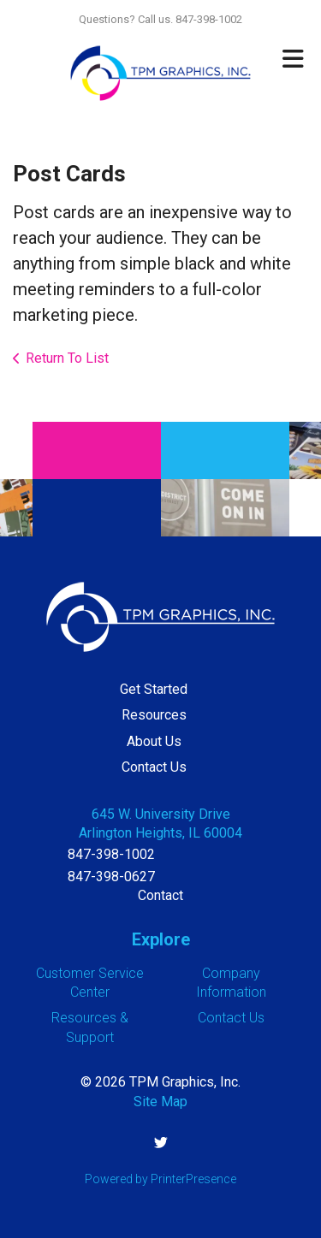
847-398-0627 (111, 876)
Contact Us (154, 767)
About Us (154, 741)
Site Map (160, 1101)
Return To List (67, 358)
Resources (154, 715)
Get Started (153, 689)
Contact (160, 895)
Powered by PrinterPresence (160, 1179)
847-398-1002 (111, 854)
